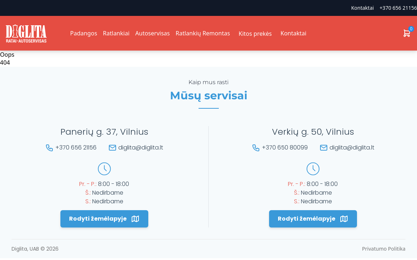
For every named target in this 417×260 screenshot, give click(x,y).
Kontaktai (362, 7)
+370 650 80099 (285, 147)
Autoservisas (152, 33)
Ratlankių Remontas (202, 33)
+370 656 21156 (398, 7)
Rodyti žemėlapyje (104, 218)
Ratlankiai (116, 33)
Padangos (83, 33)
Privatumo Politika (383, 248)
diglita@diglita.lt (140, 147)
